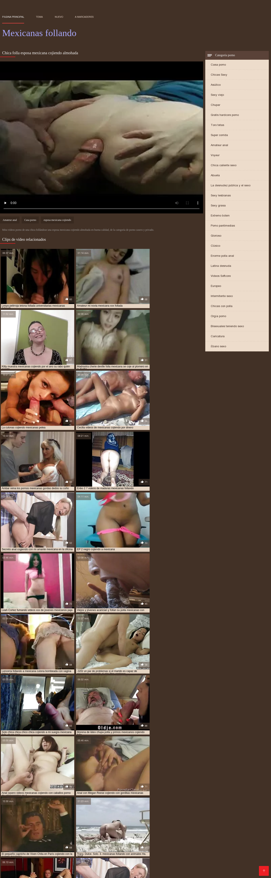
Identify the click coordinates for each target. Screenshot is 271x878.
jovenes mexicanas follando (166, 825)
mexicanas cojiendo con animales (93, 832)
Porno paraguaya (141, 861)
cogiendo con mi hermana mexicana (63, 815)
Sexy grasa (218, 206)
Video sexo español (53, 858)
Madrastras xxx (14, 868)
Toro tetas (217, 125)
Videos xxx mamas (96, 872)
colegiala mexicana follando (179, 818)
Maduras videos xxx (43, 840)
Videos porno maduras (69, 868)
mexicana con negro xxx (246, 827)
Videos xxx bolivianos (48, 844)
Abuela (215, 175)
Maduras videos (141, 854)
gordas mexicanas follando (36, 823)
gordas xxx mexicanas (72, 823)
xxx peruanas (70, 840)
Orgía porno (218, 316)
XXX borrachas (201, 865)
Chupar (215, 105)
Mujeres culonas (220, 861)
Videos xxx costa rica (113, 844)
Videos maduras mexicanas (192, 844)
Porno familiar (195, 861)
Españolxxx (216, 840)
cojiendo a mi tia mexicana (108, 815)
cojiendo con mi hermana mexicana (188, 815)
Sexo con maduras (41, 865)
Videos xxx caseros (104, 868)
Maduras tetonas (241, 840)
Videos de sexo (168, 854)
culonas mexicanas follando (37, 820)
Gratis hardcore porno (225, 115)
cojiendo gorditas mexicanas (103, 818)
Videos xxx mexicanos (150, 844)
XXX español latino (73, 865)
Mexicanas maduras (169, 840)
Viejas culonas (105, 858)
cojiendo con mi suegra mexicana (238, 815)
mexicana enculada (46, 830)
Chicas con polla (221, 306)
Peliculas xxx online (227, 847)
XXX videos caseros (171, 865)
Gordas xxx (247, 844)
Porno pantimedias (223, 226)
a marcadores (84, 17)
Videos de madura (183, 851)
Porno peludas (113, 861)
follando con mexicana (182, 820)
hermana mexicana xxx (190, 823)
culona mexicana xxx (216, 818)
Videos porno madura (238, 868)
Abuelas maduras (51, 847)
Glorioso (216, 236)
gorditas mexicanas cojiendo (109, 823)
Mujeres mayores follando (187, 858)
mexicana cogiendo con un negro (94, 827)
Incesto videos (14, 840)
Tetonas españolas (152, 851)
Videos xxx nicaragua (18, 847)
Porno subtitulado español (220, 851)
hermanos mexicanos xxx (49, 825)
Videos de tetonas (81, 844)
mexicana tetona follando (192, 830)
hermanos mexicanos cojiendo (229, 823)
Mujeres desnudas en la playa (106, 840)
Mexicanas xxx (246, 861)
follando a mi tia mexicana (145, 820)
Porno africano (123, 851)
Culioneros (156, 858)
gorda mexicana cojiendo (218, 820)
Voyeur (215, 155)
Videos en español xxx (109, 865)
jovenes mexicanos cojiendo (208, 825)
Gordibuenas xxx (31, 872)
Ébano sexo (218, 346)
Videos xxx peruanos (63, 872)
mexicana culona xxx (16, 830)
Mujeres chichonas (164, 847)
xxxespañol (48, 861)
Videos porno (213, 854)
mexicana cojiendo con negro (206, 827)
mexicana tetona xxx (227, 830)
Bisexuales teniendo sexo (227, 326)
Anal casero (196, 840)
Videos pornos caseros (92, 851)
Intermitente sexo (222, 296)
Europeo (216, 286)
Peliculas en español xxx (171, 868)
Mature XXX (191, 854)
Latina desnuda (221, 266)
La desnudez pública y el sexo (230, 185)
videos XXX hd (13, 865)
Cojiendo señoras (135, 868)
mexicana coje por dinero (137, 827)
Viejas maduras (141, 865)
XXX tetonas (81, 858)
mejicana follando (55, 827)
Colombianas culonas (19, 858)
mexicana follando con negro (82, 830)
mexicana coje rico (170, 827)
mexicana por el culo (156, 830)
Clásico (215, 246)
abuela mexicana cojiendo (19, 815)
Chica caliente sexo (223, 165)
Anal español (142, 840)
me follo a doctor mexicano (21, 827)
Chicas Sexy (219, 75)
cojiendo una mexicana (141, 818)
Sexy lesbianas (221, 195)
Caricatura (218, 336)
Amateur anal (219, 145)
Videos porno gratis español (50, 851)
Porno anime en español (75, 854)
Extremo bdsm (220, 216)
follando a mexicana (110, 820)
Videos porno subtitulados (80, 861)
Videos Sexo (220, 858)
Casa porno (218, 65)
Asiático (216, 85)
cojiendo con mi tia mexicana (21, 818)
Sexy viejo (217, 95)
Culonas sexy (226, 844)
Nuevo (59, 17)
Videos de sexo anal (112, 854)
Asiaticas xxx (39, 868)
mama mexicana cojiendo (246, 825)
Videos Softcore (221, 276)
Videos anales (26, 861)
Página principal (13, 17)
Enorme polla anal (222, 256)
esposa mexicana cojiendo (57, 220)
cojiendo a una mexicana (145, 815)
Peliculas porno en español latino (93, 847)
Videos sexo (241, 858)
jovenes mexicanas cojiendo (125, 825)
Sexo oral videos (206, 868)
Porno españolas (131, 858)
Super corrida (219, 135)
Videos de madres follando (235, 865)
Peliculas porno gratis (37, 854)
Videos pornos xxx (195, 847)
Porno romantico (169, 861)
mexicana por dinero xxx (122, 830)
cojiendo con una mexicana (62, 818)
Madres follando (135, 847)
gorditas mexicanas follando (152, 823)
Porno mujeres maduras (244, 854)
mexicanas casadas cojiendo (49, 832)
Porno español (125, 872)
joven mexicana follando (86, 825)
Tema (39, 17)
